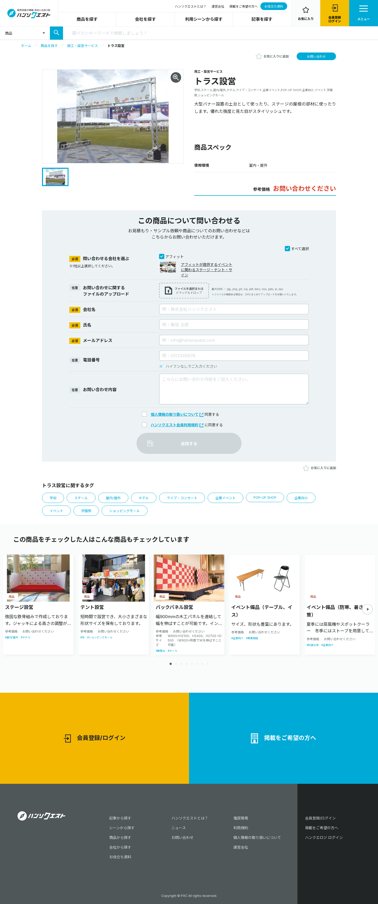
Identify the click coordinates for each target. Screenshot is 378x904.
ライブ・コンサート (182, 498)
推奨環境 (240, 818)
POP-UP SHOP (265, 497)
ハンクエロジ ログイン (324, 837)
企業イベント (225, 498)
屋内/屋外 (113, 498)
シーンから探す (122, 828)
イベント (56, 511)
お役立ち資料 (273, 6)
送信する (189, 443)
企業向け (301, 498)
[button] (367, 609)
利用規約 (240, 828)
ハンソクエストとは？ (190, 6)
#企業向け (237, 638)
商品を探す (87, 19)
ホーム (26, 46)
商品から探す (120, 837)
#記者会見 (313, 645)
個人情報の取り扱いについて (177, 414)
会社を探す (145, 19)
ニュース (178, 828)
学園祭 (86, 511)
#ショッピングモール (99, 637)
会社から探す (120, 847)
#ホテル (25, 637)
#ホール (172, 650)
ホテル (144, 498)
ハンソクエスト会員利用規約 (177, 425)
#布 (82, 637)
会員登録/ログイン (94, 738)
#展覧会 (160, 650)
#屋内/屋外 (11, 637)
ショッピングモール (124, 511)
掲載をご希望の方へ (243, 6)
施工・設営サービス (82, 46)
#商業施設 (252, 638)
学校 (53, 498)
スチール (81, 498)
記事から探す (120, 818)
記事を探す (261, 19)
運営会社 (218, 6)
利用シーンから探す (204, 19)
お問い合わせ (316, 57)
